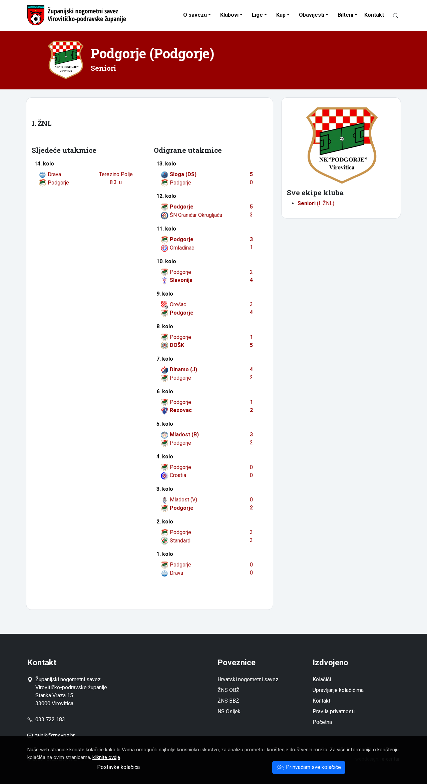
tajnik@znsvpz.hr (55, 735)
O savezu (195, 15)
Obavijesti (311, 15)
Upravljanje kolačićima (338, 690)
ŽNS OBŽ (229, 690)
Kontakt (374, 15)
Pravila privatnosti (334, 711)
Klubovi (229, 15)
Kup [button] (281, 15)
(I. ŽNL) (316, 203)
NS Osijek (229, 711)
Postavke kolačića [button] (118, 767)
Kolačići (322, 679)
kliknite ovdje (106, 757)
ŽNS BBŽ (228, 701)
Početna (322, 722)
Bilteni (345, 15)
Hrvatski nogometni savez (248, 679)
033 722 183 (46, 719)
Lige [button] (257, 15)
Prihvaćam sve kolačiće (309, 767)
